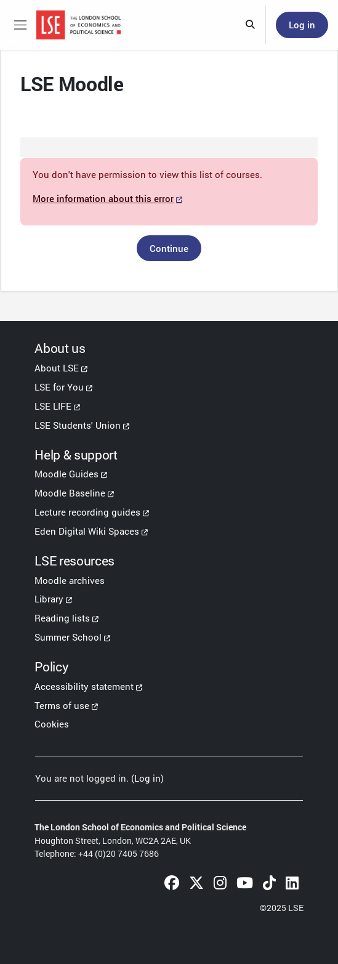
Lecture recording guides (87, 512)
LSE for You (59, 387)
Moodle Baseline (69, 493)
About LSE (56, 368)
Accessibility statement (84, 686)
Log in (302, 24)
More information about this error (103, 198)
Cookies (51, 724)
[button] (250, 25)
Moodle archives (69, 580)
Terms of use (61, 705)
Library (48, 599)
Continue (169, 248)
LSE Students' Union (77, 425)
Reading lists (62, 618)
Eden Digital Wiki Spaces (86, 531)
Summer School (68, 637)
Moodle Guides (66, 474)
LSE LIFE (52, 406)
